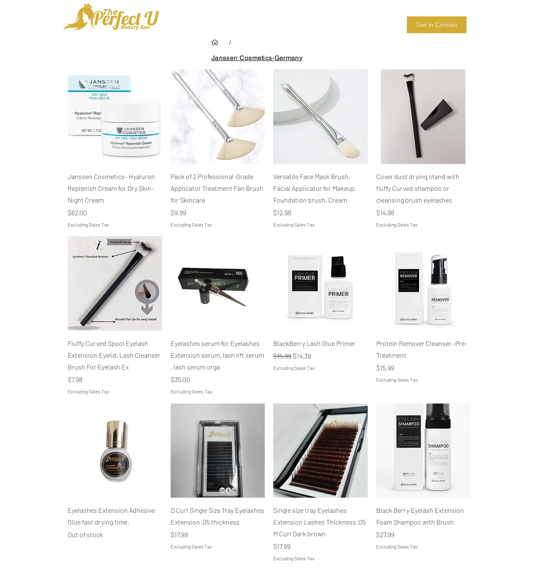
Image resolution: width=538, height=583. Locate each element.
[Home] (214, 42)
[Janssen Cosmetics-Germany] (257, 57)
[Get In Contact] (437, 24)
